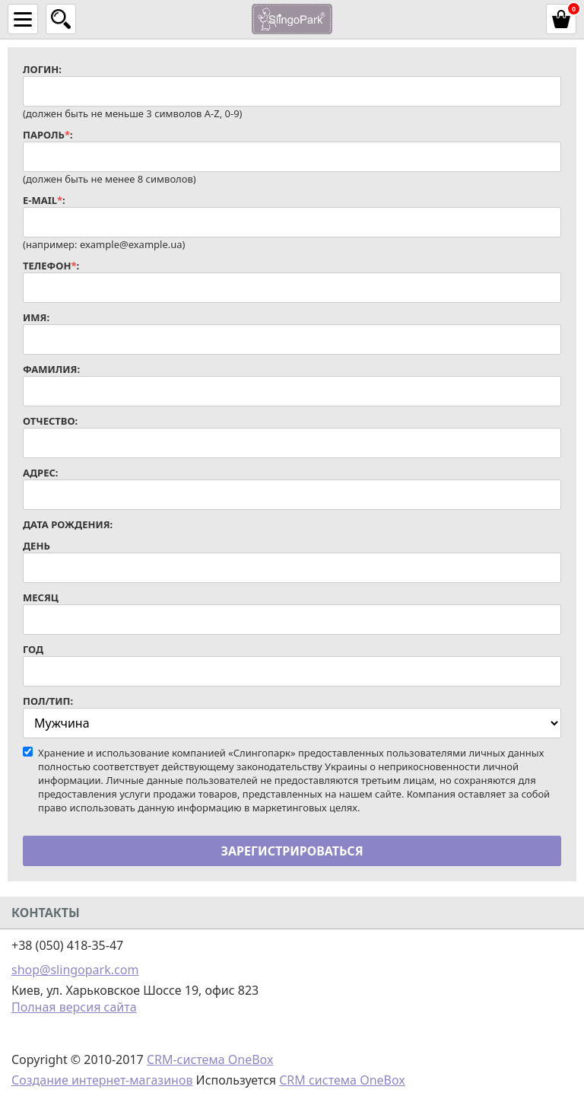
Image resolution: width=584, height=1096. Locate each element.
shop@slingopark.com (74, 969)
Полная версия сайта (74, 1007)
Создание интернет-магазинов (101, 1080)
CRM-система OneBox (210, 1059)
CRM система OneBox (342, 1080)
